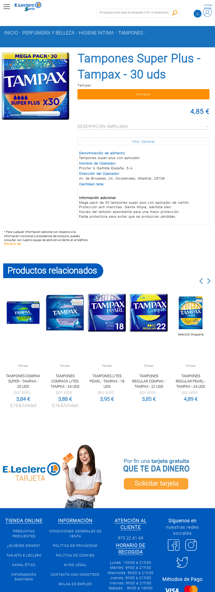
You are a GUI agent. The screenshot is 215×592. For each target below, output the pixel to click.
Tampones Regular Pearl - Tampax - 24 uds (191, 381)
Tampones (130, 33)
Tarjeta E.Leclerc (24, 555)
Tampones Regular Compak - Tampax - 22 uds (148, 381)
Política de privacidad (75, 546)
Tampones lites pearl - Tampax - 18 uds (107, 381)
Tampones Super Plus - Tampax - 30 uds (50, 40)
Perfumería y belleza (48, 33)
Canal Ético (24, 565)
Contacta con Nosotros (75, 574)
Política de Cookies (75, 555)
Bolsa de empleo (75, 584)
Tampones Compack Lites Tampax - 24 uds (65, 381)
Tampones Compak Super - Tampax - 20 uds (23, 381)
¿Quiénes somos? (24, 546)
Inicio (11, 33)
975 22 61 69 (12, 244)
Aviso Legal (75, 565)
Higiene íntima (96, 33)
